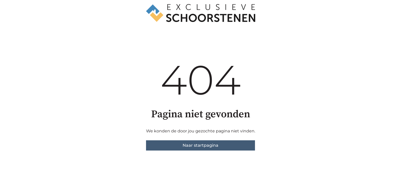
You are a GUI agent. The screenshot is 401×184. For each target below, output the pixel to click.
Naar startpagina (200, 145)
